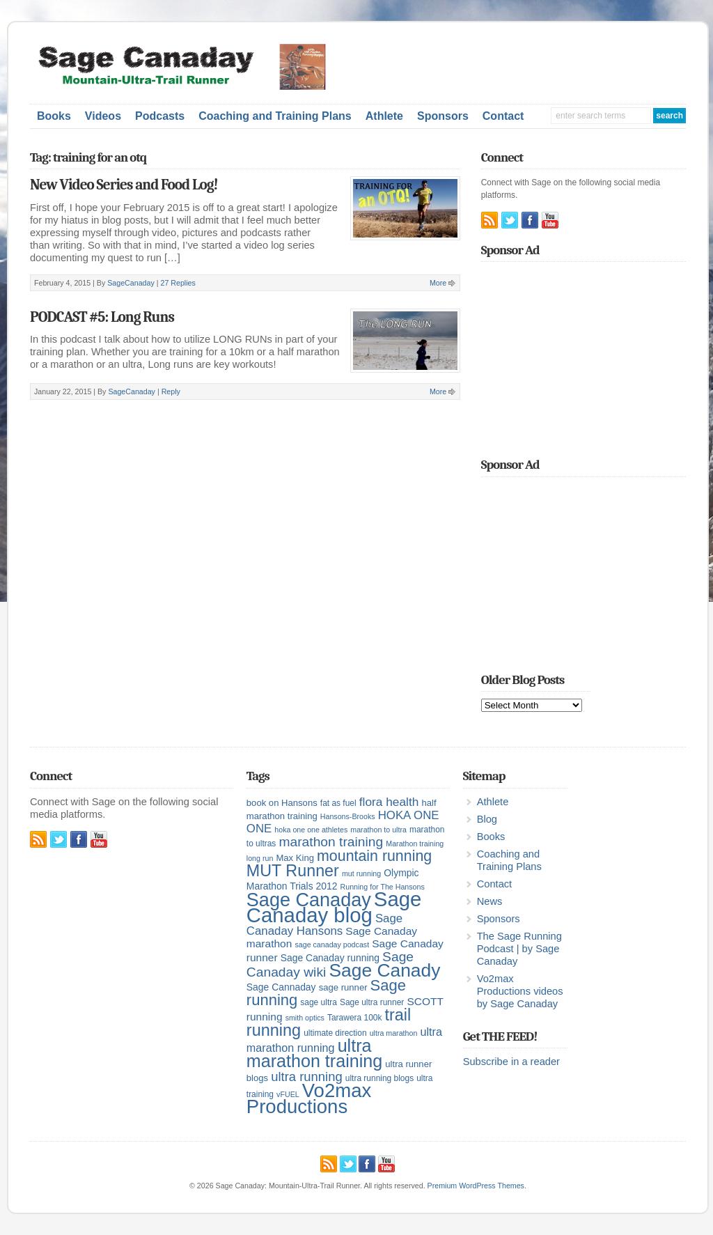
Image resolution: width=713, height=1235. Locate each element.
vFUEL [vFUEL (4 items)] (287, 1094)
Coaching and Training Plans (275, 116)
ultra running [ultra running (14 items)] (307, 1076)
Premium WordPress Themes (476, 1185)
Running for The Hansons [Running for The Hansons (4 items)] (382, 887)
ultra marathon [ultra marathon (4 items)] (394, 1033)
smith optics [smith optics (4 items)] (304, 1017)
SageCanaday (131, 283)
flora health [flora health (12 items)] (389, 802)
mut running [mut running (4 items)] (361, 873)
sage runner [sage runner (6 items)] (343, 987)
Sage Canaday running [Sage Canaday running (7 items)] (330, 957)
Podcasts (160, 116)
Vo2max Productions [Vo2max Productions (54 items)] (308, 1098)
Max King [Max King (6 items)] (295, 858)
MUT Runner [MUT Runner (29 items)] (292, 871)
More (438, 283)
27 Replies (177, 283)
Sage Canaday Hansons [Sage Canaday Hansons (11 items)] (324, 925)
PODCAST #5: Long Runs (102, 317)
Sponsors (443, 116)
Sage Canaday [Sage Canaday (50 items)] (308, 900)
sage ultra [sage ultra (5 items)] (318, 1002)
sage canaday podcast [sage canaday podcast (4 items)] (332, 944)
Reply (171, 391)
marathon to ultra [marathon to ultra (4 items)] (378, 829)
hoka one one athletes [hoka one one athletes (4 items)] (310, 829)
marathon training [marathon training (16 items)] (331, 841)
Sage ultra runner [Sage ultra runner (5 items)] (372, 1002)
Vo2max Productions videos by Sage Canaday (520, 991)
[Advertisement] (527, 65)
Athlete (384, 116)
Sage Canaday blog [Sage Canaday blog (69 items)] (334, 906)
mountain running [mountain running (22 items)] (374, 856)
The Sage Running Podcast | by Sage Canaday (519, 949)
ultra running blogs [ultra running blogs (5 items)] (379, 1078)
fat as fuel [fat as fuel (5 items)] (338, 803)
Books (54, 116)
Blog (487, 819)
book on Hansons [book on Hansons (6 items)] (282, 803)
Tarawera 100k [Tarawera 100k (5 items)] (354, 1018)
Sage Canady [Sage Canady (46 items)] (384, 970)
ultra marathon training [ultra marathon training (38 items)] (314, 1053)
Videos (103, 116)
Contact (503, 116)
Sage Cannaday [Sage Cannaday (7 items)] (281, 987)
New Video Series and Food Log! (124, 184)
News (490, 901)
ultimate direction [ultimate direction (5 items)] (335, 1033)
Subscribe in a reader (511, 1061)
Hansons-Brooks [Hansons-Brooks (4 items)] (347, 816)
